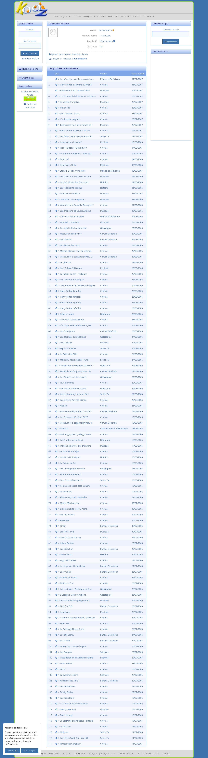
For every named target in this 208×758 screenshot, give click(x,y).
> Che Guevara (64, 554)
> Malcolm (61, 732)
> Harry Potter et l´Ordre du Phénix (73, 84)
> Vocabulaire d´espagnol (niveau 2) (74, 256)
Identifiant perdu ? (30, 58)
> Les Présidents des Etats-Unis (71, 182)
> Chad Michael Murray (68, 537)
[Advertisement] (171, 97)
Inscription (148, 16)
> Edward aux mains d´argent (71, 646)
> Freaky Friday (64, 692)
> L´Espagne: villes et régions (70, 594)
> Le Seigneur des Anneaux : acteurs (74, 720)
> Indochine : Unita (66, 165)
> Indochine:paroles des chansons (73, 445)
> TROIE (60, 669)
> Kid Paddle (62, 640)
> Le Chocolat (63, 262)
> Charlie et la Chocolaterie (69, 319)
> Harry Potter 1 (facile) (68, 308)
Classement (75, 16)
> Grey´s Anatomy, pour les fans (72, 394)
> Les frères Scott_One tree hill (71, 738)
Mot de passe (30, 41)
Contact (166, 753)
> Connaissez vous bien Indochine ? (73, 125)
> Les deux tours (64, 698)
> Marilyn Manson (65, 709)
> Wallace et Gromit (66, 577)
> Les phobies (63, 239)
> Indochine (62, 612)
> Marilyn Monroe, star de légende (73, 251)
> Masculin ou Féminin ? (68, 233)
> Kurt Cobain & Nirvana (68, 268)
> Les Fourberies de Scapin (69, 440)
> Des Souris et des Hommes (70, 388)
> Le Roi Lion (63, 726)
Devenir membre (28, 68)
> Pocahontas (63, 491)
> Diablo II (61, 428)
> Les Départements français (70, 377)
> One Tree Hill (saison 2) (68, 480)
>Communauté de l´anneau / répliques (75, 96)
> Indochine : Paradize (67, 193)
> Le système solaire (66, 675)
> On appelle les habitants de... (71, 228)
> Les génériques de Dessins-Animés (74, 79)
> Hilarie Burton (64, 543)
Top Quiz (87, 16)
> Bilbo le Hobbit (64, 314)
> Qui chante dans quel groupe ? (72, 600)
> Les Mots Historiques (67, 457)
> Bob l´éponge (64, 715)
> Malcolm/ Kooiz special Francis (72, 359)
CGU (138, 753)
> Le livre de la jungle (67, 451)
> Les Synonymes (65, 331)
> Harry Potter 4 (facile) (68, 291)
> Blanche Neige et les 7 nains (71, 508)
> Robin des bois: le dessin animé (72, 485)
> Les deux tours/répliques (69, 279)
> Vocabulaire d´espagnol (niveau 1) (74, 422)
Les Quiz (42, 753)
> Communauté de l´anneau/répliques (75, 285)
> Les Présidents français (68, 187)
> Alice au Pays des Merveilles (71, 497)
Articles (137, 16)
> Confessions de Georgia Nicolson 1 (74, 365)
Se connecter (29, 53)
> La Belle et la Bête (66, 354)
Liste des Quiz (60, 16)
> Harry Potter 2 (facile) (68, 302)
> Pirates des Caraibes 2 (68, 474)
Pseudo (29, 29)
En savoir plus (12, 751)
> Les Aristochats (65, 514)
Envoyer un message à (67, 58)
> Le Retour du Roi (65, 463)
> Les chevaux (63, 342)
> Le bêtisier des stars (67, 245)
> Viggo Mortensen (65, 560)
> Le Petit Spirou (64, 634)
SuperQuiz (92, 753)
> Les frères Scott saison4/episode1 (73, 136)
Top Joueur (79, 753)
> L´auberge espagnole (67, 119)
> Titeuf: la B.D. (64, 606)
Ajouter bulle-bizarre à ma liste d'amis (68, 54)
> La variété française (67, 102)
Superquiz (113, 16)
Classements (54, 753)
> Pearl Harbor (64, 663)
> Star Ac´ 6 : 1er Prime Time (70, 170)
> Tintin (60, 526)
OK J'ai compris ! (30, 751)
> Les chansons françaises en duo (73, 176)
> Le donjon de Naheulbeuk (70, 566)
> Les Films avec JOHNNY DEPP (71, 417)
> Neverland (62, 107)
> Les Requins (63, 652)
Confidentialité (125, 753)
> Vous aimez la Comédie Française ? (74, 205)
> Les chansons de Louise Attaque (73, 210)
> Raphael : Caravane (67, 222)
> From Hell (62, 159)
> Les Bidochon (64, 549)
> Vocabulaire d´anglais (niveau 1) (73, 371)
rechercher (170, 41)
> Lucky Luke (63, 571)
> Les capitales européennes (70, 336)
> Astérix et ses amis (66, 680)
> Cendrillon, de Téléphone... (70, 199)
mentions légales (150, 753)
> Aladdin (61, 405)
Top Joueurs (100, 16)
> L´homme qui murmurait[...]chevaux (75, 617)
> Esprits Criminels (65, 348)
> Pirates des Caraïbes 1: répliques (73, 153)
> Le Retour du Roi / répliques (71, 274)
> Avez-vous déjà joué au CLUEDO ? (73, 411)
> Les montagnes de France (70, 468)
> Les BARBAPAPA (65, 686)
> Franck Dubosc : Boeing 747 (71, 147)
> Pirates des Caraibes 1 (68, 743)
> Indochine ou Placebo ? (68, 142)
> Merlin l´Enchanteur (67, 503)
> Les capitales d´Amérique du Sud (73, 589)
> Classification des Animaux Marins (74, 657)
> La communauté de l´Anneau (71, 703)
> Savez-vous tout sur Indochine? (72, 90)
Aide (113, 753)
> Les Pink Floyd (64, 531)
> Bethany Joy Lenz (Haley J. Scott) (73, 434)
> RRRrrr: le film (64, 583)
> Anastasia (62, 520)
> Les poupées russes (67, 113)
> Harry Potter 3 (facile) (68, 296)
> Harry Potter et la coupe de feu (72, 130)
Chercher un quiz (171, 29)
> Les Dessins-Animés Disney (70, 400)
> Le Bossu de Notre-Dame (69, 629)
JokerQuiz (125, 16)
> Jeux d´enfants (64, 382)
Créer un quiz (26, 77)
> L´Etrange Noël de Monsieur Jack (73, 325)
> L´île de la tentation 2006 (69, 216)
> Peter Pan (62, 623)
